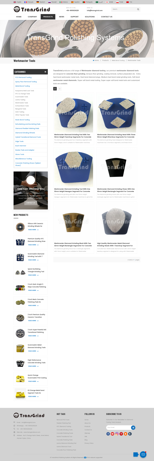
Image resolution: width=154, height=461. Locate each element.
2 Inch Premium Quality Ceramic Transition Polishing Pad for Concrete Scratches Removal (36, 316)
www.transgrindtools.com (32, 432)
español (75, 2)
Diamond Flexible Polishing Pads (27, 128)
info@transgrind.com (95, 11)
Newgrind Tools (20, 109)
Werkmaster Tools (134, 60)
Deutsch (41, 2)
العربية (99, 2)
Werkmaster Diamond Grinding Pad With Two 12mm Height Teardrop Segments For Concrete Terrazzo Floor (66, 122)
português (88, 2)
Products (48, 17)
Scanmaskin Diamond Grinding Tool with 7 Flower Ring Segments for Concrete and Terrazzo (37, 255)
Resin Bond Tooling (22, 120)
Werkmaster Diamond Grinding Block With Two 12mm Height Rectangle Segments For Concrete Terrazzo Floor (96, 164)
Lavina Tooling (20, 100)
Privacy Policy (89, 443)
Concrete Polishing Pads (64, 440)
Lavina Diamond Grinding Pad (66, 443)
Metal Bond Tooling (22, 86)
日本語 (109, 2)
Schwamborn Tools (22, 106)
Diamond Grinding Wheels (25, 133)
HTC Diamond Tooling (64, 427)
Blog (86, 440)
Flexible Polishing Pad (64, 423)
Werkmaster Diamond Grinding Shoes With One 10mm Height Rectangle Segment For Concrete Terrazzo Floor (66, 164)
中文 (129, 2)
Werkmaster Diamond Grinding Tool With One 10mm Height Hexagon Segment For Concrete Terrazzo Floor (126, 122)
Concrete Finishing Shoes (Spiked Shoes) (27, 164)
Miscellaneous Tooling (23, 159)
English (17, 2)
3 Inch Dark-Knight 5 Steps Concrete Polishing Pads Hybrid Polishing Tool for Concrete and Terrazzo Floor (37, 285)
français (29, 2)
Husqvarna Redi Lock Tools (24, 91)
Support (75, 17)
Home (18, 17)
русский (52, 2)
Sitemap (87, 433)
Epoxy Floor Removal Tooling (26, 81)
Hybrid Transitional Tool (64, 437)
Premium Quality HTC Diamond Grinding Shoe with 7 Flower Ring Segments (36, 240)
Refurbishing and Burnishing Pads (27, 124)
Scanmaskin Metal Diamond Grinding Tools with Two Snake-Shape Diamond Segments (37, 346)
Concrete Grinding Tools (64, 430)
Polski (119, 2)
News (61, 17)
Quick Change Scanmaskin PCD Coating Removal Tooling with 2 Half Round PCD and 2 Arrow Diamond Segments (37, 376)
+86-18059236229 (72, 11)
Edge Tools (19, 141)
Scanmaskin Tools (21, 97)
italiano (64, 2)
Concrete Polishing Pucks (65, 433)
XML (86, 437)
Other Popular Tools (22, 115)
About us (87, 423)
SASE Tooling (19, 112)
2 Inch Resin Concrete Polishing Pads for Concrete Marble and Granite (36, 300)
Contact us (106, 17)
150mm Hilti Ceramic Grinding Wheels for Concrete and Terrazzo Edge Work (36, 225)
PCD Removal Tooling (23, 77)
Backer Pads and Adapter (24, 150)
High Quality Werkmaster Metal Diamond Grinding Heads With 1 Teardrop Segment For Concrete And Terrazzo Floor (126, 164)
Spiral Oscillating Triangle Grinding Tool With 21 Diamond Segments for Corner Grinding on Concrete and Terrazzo (36, 270)
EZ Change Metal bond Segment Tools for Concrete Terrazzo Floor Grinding (36, 391)
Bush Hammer (20, 146)
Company (32, 17)
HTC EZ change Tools (22, 94)
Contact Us (30, 203)
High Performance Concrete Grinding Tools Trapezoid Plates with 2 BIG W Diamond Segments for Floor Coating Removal (36, 361)
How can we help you (30, 189)
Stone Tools (19, 154)
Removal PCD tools (63, 420)
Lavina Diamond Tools (64, 447)
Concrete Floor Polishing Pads (66, 450)
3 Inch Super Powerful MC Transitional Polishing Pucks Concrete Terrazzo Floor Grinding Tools (37, 331)
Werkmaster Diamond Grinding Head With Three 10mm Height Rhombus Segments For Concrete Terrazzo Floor (96, 122)
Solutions (90, 17)
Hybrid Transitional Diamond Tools (28, 137)
